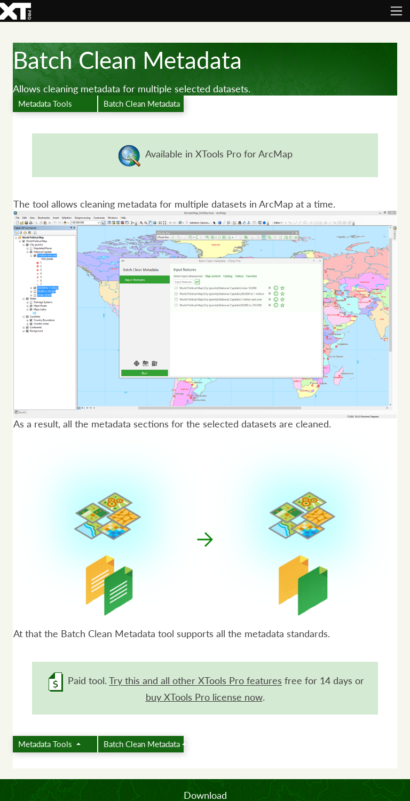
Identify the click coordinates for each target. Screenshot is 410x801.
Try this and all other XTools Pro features (195, 681)
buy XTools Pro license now (204, 697)
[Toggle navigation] (397, 11)
